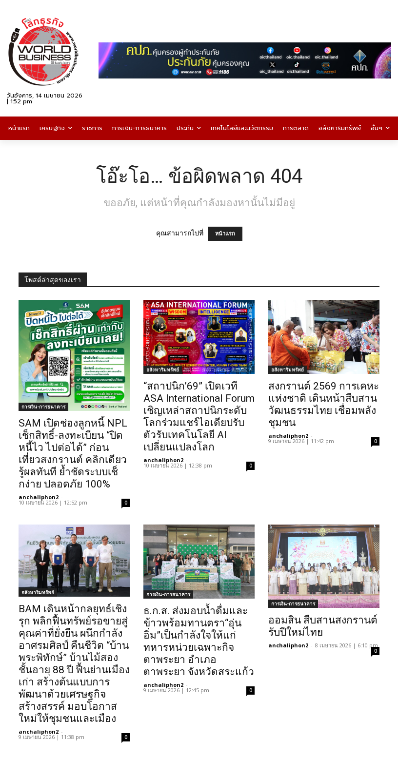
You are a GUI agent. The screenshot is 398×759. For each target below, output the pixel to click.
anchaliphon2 (39, 497)
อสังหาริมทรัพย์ (162, 369)
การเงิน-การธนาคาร (43, 406)
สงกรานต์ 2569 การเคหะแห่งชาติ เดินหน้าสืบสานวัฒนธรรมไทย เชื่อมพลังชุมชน (323, 404)
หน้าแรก (225, 234)
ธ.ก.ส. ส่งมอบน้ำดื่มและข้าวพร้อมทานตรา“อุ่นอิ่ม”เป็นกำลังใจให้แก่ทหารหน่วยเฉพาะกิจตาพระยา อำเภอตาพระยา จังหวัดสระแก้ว (198, 641)
